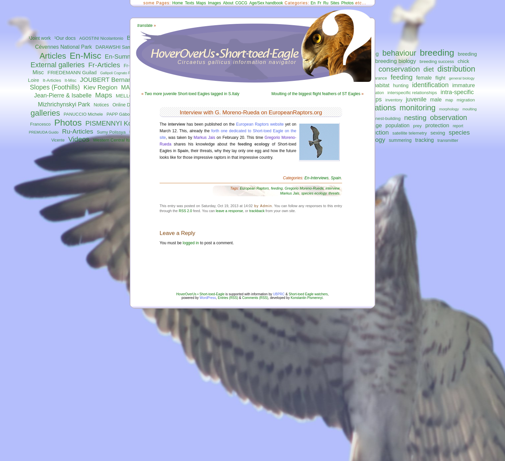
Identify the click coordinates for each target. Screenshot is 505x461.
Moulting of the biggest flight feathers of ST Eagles (315, 93)
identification (430, 84)
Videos (78, 139)
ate (145, 25)
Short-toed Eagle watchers (308, 294)
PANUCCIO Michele (83, 114)
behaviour (399, 53)
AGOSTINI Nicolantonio (101, 38)
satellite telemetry (410, 133)
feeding (401, 77)
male (436, 99)
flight (440, 78)
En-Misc (85, 56)
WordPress (208, 298)
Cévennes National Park (63, 47)
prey (417, 125)
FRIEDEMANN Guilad (72, 72)
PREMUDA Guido (44, 132)
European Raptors (254, 188)
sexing (437, 133)
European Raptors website (260, 124)
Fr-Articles (104, 65)
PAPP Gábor (119, 114)
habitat (381, 85)
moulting (470, 109)
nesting (415, 117)
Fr (319, 3)
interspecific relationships (412, 92)
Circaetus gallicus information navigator (237, 62)
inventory (393, 100)
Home (177, 3)
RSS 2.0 (185, 211)
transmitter (447, 140)
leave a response (229, 211)
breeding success (437, 61)
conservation (399, 69)
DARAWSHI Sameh (116, 47)
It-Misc (70, 80)
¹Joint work (40, 38)
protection (437, 125)
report (458, 126)
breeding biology (395, 61)
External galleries (58, 65)
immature (463, 85)
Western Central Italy (113, 140)
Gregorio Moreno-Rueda (304, 188)
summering (400, 140)
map (449, 100)
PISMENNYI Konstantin (120, 123)
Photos (68, 123)
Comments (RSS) (255, 298)
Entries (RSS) (228, 298)
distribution (456, 69)
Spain (336, 178)
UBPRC (279, 294)
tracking (424, 140)
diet (428, 69)
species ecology (313, 193)
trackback (256, 211)
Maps (103, 95)
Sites (334, 3)
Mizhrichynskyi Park (64, 104)
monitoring (417, 107)
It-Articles (52, 80)
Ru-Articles (77, 131)
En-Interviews (317, 178)
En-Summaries (125, 56)
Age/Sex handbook (266, 3)
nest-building (387, 118)
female (424, 78)
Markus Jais (204, 137)
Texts (189, 3)
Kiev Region (100, 87)
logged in (191, 243)
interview (332, 188)
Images (214, 3)
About (228, 3)
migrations (377, 107)
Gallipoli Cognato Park (117, 73)
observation (448, 117)
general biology (461, 78)
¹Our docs (65, 38)
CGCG (241, 3)
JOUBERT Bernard (107, 79)
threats (333, 193)
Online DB (122, 104)
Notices (101, 104)
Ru (325, 3)
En (313, 3)
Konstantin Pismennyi (307, 298)
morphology (449, 109)
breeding (437, 53)
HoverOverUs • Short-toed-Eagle (200, 294)
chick (463, 61)
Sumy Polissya (111, 132)
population (397, 125)
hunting (400, 85)
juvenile (416, 99)
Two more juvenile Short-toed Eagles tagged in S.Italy (192, 93)
